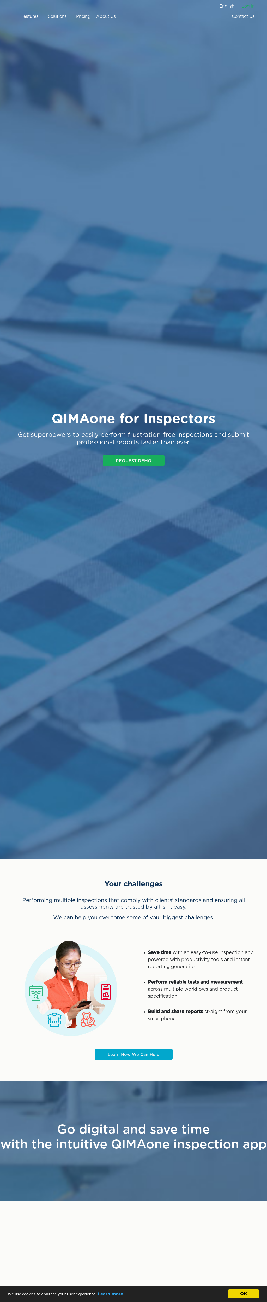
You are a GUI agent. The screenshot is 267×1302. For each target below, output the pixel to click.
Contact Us (243, 16)
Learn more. (111, 1294)
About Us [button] (107, 16)
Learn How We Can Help (134, 1055)
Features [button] (31, 16)
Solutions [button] (59, 16)
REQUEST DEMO (133, 461)
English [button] (226, 6)
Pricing (83, 16)
